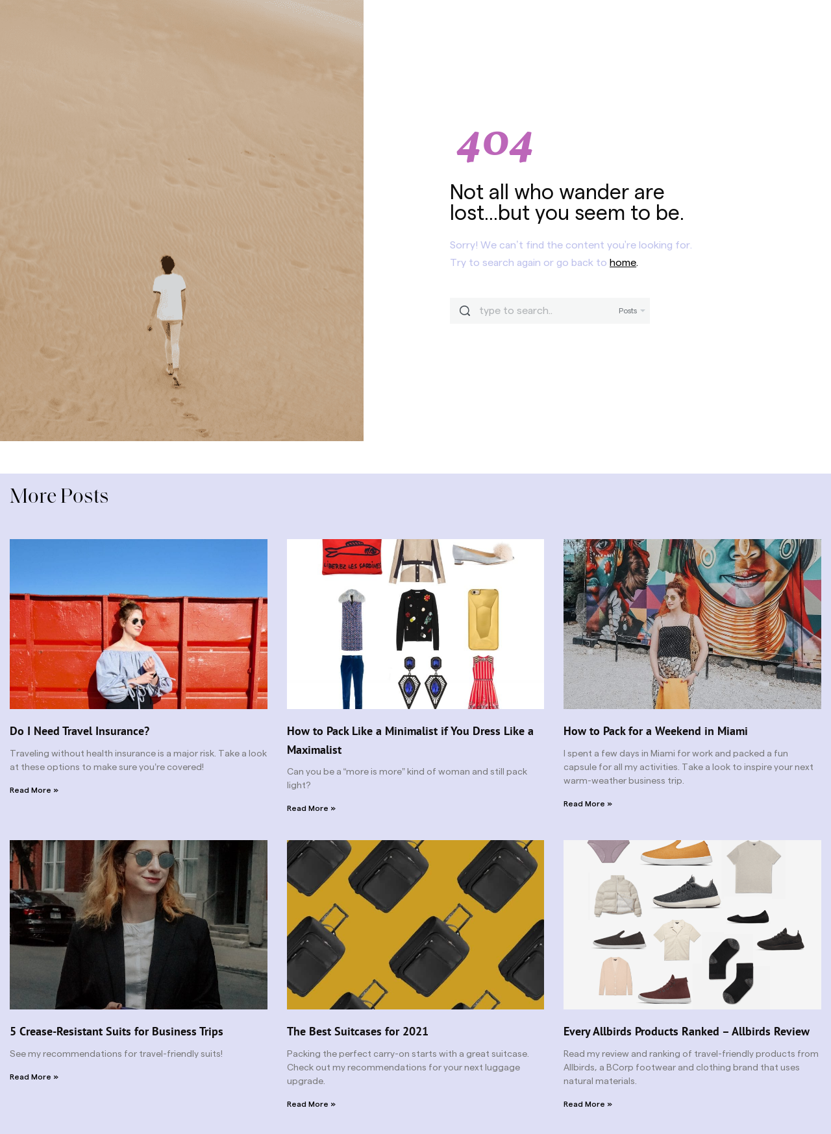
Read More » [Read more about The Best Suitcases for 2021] (311, 1104)
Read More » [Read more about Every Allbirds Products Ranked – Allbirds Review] (588, 1104)
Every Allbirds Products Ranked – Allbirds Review (687, 1031)
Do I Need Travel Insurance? (79, 730)
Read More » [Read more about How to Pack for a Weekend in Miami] (588, 804)
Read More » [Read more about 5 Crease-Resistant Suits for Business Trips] (34, 1077)
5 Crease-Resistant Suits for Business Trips (116, 1031)
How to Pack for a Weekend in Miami (656, 730)
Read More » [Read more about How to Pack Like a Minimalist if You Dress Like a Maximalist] (311, 808)
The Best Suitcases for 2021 (357, 1031)
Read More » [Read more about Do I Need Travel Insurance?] (34, 790)
